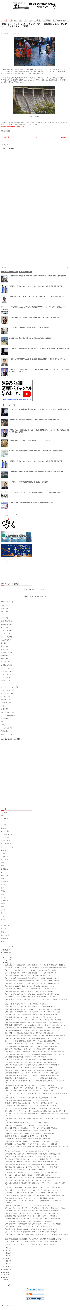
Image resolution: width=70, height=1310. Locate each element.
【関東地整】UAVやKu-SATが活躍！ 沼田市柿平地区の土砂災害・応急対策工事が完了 (31, 1164)
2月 (6, 1264)
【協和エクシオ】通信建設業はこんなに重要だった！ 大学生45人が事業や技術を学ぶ (30, 1059)
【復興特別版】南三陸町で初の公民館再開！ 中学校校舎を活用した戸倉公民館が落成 (30, 1162)
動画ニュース (5, 734)
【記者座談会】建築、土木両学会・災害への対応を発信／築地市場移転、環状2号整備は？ (31, 1211)
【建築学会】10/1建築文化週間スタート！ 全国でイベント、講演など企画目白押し (30, 1085)
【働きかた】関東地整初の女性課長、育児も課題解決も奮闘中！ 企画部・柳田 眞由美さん (37, 359)
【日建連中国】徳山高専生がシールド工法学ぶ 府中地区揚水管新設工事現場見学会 (30, 1062)
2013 (4, 1275)
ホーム (35, 137)
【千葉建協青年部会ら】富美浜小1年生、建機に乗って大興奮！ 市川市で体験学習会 (30, 1046)
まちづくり (4, 678)
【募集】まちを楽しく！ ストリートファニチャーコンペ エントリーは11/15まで (29, 1006)
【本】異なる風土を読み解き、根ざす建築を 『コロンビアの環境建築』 (26, 1100)
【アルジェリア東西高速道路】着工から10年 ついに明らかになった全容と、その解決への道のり (39, 348)
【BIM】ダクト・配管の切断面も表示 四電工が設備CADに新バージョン (31, 503)
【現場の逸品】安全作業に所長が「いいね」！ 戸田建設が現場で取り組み (27, 1205)
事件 (2, 721)
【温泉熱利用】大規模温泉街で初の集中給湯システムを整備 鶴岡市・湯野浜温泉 (29, 1049)
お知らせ (4, 699)
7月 (6, 1250)
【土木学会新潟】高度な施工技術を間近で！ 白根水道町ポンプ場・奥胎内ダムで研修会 (31, 1141)
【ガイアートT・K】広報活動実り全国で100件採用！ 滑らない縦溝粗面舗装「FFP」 (30, 1041)
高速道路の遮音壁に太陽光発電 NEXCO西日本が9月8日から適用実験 (30, 338)
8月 (6, 1248)
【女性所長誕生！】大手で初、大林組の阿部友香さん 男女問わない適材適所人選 (34, 317)
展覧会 (3, 718)
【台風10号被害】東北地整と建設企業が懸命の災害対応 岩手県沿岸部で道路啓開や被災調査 (32, 1239)
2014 (4, 1272)
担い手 (3, 655)
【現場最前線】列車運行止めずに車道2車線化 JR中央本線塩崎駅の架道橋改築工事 (29, 1070)
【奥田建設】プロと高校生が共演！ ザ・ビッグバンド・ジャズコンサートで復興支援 (31, 1144)
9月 (6, 963)
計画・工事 (4, 637)
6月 (6, 1253)
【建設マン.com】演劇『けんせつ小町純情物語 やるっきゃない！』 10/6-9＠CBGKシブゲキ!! (33, 1088)
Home (3, 20)
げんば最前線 (5, 640)
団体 (7, 20)
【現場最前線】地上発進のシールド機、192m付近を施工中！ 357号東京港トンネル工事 (31, 989)
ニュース (4, 634)
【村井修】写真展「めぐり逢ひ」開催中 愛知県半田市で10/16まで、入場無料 (28, 1067)
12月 (6, 955)
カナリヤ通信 (5, 728)
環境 (2, 706)
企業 (2, 605)
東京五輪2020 (5, 693)
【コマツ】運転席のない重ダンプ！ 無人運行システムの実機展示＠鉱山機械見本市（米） (32, 994)
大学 (2, 659)
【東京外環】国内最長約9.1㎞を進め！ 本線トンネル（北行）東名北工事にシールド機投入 (32, 1009)
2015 (4, 1270)
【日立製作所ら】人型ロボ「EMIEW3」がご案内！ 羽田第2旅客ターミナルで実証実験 (30, 1193)
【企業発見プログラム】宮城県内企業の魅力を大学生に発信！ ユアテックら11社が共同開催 (32, 1224)
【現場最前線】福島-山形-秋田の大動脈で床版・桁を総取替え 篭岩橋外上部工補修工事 (31, 1213)
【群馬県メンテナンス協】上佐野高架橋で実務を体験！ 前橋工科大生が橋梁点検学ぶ (30, 1014)
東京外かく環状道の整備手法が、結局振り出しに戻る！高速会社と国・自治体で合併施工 (36, 451)
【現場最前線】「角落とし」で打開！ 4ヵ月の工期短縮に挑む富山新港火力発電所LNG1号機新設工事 (35, 967)
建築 (2, 608)
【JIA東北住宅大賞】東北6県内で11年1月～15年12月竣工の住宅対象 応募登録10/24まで (31, 1229)
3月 (6, 1261)
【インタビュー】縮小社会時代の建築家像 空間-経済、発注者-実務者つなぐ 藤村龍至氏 (32, 1108)
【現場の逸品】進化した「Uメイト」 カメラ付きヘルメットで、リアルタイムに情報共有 (36, 296)
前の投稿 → (64, 137)
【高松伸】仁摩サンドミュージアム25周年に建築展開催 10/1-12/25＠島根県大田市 (30, 973)
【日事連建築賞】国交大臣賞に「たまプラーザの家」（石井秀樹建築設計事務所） (29, 1198)
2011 (4, 1280)
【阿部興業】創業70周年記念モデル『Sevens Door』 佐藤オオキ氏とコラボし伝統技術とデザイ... (34, 1025)
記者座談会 (4, 665)
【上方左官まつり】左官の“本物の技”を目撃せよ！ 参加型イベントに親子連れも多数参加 (32, 1028)
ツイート (3, 29)
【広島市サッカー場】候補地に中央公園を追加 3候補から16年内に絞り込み (27, 1131)
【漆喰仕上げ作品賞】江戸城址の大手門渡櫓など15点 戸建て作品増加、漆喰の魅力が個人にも (33, 1065)
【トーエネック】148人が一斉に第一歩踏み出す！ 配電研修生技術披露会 (27, 1175)
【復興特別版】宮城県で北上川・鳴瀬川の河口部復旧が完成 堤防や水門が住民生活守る (36, 471)
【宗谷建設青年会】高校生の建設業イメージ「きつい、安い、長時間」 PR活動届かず (30, 1216)
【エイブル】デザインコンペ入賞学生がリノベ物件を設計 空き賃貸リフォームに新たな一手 (32, 1190)
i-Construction (5, 684)
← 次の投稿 (5, 137)
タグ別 (14, 272)
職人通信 (4, 696)
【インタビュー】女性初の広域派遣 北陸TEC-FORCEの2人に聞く (29, 328)
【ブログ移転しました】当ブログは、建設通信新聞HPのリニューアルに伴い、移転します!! (37, 307)
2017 (4, 950)
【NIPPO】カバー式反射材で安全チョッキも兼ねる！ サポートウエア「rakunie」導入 (30, 970)
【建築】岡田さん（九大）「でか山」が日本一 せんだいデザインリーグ (31, 440)
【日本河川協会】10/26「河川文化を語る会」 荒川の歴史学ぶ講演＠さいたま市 (29, 986)
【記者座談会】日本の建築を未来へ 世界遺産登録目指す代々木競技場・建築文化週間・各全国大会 (34, 965)
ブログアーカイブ (25, 272)
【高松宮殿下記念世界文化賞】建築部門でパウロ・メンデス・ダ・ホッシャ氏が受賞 (30, 1156)
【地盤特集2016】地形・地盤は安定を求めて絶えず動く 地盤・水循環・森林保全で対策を (32, 1218)
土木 (2, 618)
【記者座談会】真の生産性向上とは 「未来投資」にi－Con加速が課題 (26, 1125)
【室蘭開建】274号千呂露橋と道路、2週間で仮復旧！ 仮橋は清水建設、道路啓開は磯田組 (32, 1154)
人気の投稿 (6, 272)
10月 (6, 960)
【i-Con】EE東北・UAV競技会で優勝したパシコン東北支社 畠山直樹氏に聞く (27, 1139)
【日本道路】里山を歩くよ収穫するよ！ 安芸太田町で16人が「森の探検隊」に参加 (30, 1017)
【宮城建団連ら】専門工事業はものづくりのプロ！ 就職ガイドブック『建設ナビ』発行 (31, 1044)
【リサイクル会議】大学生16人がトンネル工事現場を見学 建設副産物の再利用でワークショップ (34, 1054)
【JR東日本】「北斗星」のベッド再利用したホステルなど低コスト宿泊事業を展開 (29, 1133)
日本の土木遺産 (6, 712)
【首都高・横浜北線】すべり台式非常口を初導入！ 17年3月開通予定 (25, 1136)
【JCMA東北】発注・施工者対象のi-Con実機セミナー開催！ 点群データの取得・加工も (31, 1167)
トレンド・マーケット (8, 687)
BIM (2, 643)
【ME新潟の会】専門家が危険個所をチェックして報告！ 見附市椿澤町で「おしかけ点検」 (32, 1159)
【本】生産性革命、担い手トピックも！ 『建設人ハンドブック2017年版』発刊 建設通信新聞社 (34, 1020)
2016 (4, 953)
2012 (4, 1277)
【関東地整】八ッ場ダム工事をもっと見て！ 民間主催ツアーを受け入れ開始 (28, 975)
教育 (2, 627)
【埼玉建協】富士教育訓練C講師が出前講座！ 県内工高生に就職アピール (27, 1057)
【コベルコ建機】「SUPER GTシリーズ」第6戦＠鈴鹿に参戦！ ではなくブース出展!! (30, 1242)
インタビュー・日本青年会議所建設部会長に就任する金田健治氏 (28, 482)
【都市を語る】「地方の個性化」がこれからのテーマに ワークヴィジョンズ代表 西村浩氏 (32, 1187)
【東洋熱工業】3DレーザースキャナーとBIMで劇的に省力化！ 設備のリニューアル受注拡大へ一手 (34, 1111)
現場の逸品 (4, 671)
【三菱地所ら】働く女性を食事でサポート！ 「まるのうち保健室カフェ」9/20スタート (31, 1106)
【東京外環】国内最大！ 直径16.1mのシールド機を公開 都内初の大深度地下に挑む (30, 1128)
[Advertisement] (35, 13)
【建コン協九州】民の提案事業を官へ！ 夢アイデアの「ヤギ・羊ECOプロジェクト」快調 (32, 1012)
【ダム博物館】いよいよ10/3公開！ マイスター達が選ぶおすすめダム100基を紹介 (29, 997)
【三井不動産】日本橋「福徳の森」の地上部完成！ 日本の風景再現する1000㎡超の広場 (31, 983)
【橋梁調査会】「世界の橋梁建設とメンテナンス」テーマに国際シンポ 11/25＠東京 (30, 1078)
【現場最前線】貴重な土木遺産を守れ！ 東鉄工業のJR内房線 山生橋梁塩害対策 (34, 420)
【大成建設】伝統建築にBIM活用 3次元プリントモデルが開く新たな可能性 (27, 1180)
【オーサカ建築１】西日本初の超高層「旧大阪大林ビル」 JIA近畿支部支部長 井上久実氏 (31, 978)
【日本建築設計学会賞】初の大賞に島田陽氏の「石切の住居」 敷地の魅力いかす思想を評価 (37, 276)
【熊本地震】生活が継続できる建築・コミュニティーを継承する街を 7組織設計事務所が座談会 (33, 1022)
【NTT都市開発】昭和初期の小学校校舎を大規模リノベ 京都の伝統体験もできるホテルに (32, 1030)
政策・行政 (4, 621)
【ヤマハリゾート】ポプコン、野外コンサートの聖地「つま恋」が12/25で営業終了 (29, 1244)
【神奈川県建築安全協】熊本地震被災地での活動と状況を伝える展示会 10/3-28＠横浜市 (31, 981)
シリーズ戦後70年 (6, 715)
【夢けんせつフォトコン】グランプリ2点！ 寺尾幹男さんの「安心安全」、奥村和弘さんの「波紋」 (34, 25)
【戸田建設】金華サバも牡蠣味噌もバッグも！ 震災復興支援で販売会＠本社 (28, 1221)
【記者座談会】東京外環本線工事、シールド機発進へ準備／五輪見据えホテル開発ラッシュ (32, 1038)
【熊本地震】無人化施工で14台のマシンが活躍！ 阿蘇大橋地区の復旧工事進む (28, 991)
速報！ (3, 709)
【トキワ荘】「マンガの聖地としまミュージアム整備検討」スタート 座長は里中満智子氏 (32, 1172)
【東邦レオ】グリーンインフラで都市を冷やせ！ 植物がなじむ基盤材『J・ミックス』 (31, 1098)
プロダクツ (4, 630)
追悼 (2, 725)
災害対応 (4, 681)
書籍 (2, 649)
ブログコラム (5, 674)
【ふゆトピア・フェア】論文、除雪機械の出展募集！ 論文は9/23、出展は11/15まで (30, 1232)
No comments (22, 34)
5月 (6, 1256)
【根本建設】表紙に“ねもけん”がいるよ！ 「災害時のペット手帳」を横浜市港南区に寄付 (32, 1075)
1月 (6, 1266)
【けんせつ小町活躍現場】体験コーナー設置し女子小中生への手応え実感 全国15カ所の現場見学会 (35, 1195)
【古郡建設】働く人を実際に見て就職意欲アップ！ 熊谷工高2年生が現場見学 (28, 1226)
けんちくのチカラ (6, 690)
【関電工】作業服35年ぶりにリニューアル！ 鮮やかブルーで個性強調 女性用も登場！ (36, 286)
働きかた (4, 662)
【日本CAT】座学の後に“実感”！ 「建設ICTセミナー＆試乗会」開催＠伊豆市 (28, 1123)
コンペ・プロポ (6, 668)
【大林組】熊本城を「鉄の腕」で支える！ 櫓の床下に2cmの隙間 (24, 1170)
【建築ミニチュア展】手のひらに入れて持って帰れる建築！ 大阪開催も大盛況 (29, 1090)
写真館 (3, 731)
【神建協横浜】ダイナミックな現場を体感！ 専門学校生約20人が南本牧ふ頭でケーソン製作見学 (34, 1052)
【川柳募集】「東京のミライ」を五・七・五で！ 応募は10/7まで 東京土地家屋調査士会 (32, 1178)
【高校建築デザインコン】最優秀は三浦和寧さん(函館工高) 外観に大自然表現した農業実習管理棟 (34, 1036)
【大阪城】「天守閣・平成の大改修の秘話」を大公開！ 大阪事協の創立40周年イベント (31, 1103)
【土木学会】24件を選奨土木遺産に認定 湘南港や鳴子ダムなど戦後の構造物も (28, 1033)
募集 (2, 646)
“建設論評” (4, 703)
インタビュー (5, 652)
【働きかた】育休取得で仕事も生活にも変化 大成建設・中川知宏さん (26, 1004)
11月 (6, 957)
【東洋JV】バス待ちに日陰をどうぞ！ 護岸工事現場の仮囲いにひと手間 (26, 1151)
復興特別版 (4, 624)
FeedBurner (37, 596)
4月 (6, 1258)
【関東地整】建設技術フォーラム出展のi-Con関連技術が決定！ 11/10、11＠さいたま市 (31, 1073)
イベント (4, 615)
